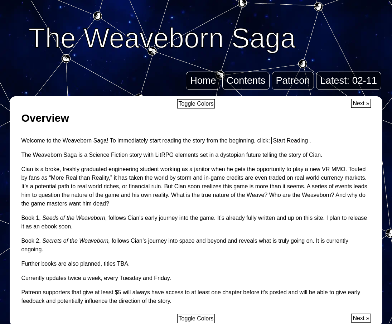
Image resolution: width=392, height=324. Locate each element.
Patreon (293, 80)
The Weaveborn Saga (162, 38)
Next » (361, 103)
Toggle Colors (196, 104)
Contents (246, 80)
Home (203, 80)
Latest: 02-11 (348, 80)
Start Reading (290, 140)
